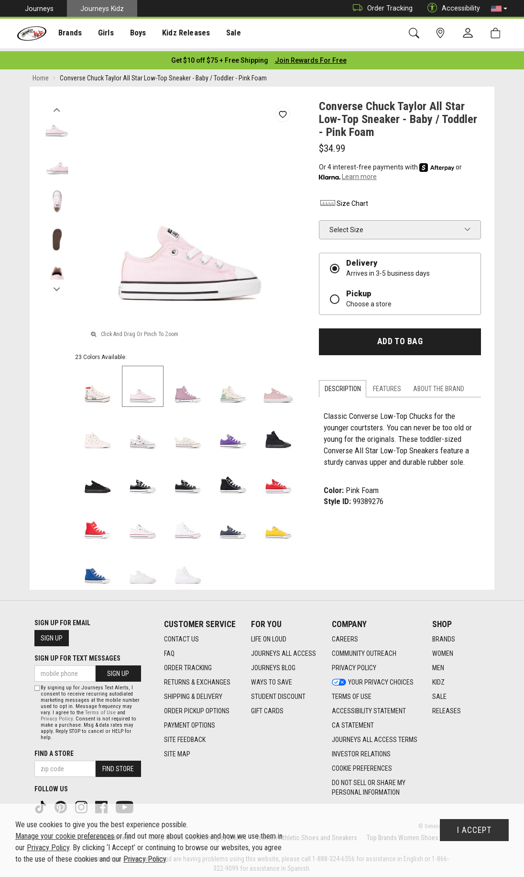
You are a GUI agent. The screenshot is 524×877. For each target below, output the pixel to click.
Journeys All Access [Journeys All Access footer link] (283, 650)
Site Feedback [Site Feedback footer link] (185, 737)
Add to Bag (400, 338)
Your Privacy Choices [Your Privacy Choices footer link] (373, 679)
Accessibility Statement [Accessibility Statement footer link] (369, 708)
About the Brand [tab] (438, 386)
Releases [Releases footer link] (446, 708)
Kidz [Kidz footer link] (438, 679)
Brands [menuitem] (69, 34)
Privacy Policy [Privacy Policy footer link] (354, 665)
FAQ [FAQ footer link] (169, 650)
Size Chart (343, 200)
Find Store (118, 766)
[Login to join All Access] (219, 57)
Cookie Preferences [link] (362, 765)
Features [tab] (387, 386)
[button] (499, 8)
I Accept (474, 830)
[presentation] (69, 33)
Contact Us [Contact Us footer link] (181, 636)
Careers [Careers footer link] (345, 636)
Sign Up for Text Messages (77, 655)
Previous (56, 104)
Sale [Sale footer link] (439, 693)
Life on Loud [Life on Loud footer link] (268, 636)
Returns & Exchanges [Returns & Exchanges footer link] (197, 679)
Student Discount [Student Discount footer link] (278, 693)
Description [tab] (343, 386)
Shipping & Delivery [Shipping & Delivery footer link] (193, 693)
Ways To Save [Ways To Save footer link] (271, 679)
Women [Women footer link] (442, 650)
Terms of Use (100, 710)
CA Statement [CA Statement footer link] (353, 722)
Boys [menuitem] (135, 34)
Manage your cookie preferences (64, 836)
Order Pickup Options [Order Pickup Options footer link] (196, 708)
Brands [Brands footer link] (443, 636)
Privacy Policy (57, 716)
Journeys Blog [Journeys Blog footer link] (273, 665)
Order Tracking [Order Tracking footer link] (188, 665)
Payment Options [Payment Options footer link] (189, 722)
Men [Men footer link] (438, 665)
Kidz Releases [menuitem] (182, 34)
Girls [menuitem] (104, 34)
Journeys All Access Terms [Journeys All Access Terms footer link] (374, 737)
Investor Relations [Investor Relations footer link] (361, 751)
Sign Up (52, 635)
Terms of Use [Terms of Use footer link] (351, 693)
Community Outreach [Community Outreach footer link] (364, 650)
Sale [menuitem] (229, 34)
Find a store (54, 750)
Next (56, 284)
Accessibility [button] (451, 8)
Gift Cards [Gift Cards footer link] (267, 708)
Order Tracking (380, 8)
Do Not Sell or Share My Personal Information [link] (368, 784)
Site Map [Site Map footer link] (177, 751)
